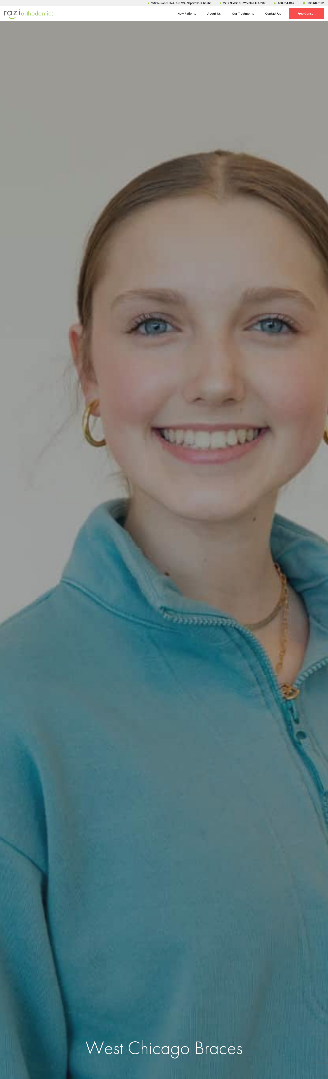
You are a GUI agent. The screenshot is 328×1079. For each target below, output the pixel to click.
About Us (214, 13)
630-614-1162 (284, 3)
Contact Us (273, 13)
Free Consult (306, 13)
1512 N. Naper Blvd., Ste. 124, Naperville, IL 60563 (179, 3)
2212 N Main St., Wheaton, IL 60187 (242, 3)
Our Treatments (243, 13)
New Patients (186, 13)
